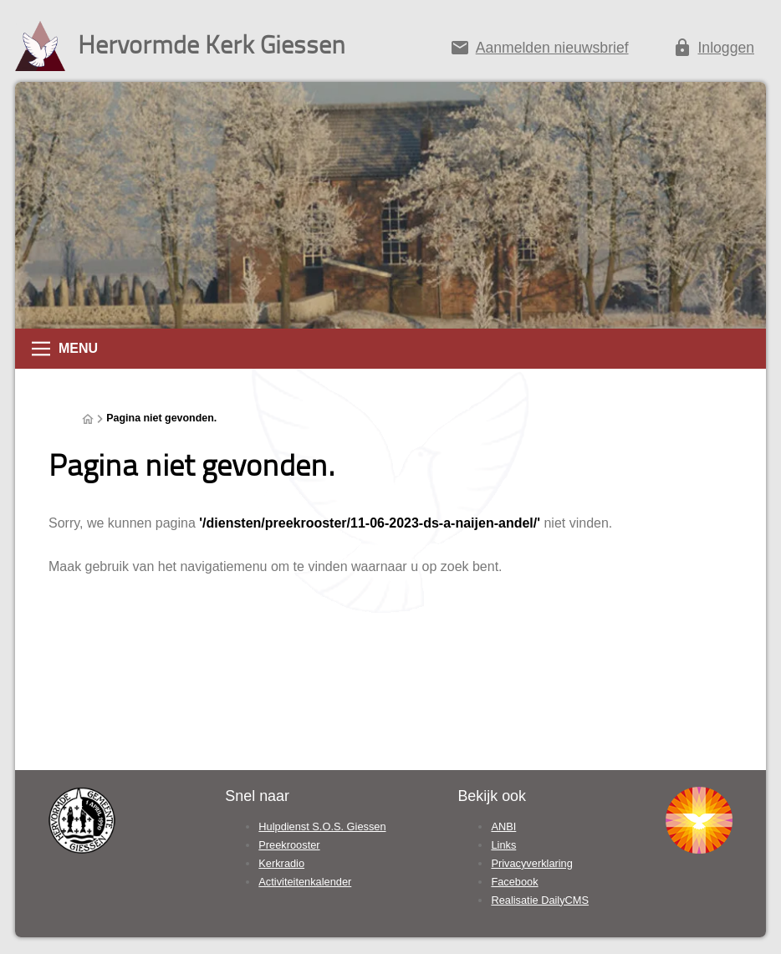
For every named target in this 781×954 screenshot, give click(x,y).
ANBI (503, 826)
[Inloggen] (713, 51)
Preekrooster (288, 845)
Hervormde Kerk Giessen (211, 44)
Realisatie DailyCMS (540, 900)
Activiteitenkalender (304, 881)
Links (503, 845)
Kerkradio (281, 863)
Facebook (514, 881)
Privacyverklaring (531, 863)
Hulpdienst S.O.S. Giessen (321, 826)
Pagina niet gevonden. (161, 418)
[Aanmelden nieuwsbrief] (539, 51)
